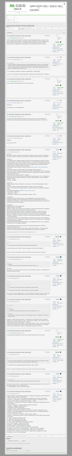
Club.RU (17, 6)
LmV (11, 239)
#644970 (8, 102)
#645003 (8, 116)
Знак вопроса (13, 259)
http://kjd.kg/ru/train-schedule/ (29, 190)
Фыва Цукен (13, 59)
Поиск (22, 28)
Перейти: (8, 438)
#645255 (8, 393)
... (59, 28)
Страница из (46, 28)
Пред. (34, 28)
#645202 (8, 152)
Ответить (9, 32)
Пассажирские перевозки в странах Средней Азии (20, 26)
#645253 (8, 376)
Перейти (23, 440)
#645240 (8, 301)
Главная (33, 6)
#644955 (8, 37)
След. (64, 28)
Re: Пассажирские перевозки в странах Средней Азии (19, 36)
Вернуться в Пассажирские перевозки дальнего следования (18, 443)
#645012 (8, 138)
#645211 (8, 259)
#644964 (8, 81)
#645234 (8, 278)
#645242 (8, 332)
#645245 (8, 354)
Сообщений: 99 (39, 28)
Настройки (29, 436)
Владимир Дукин (14, 37)
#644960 (8, 59)
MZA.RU (17, 9)
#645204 (8, 239)
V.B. (11, 152)
